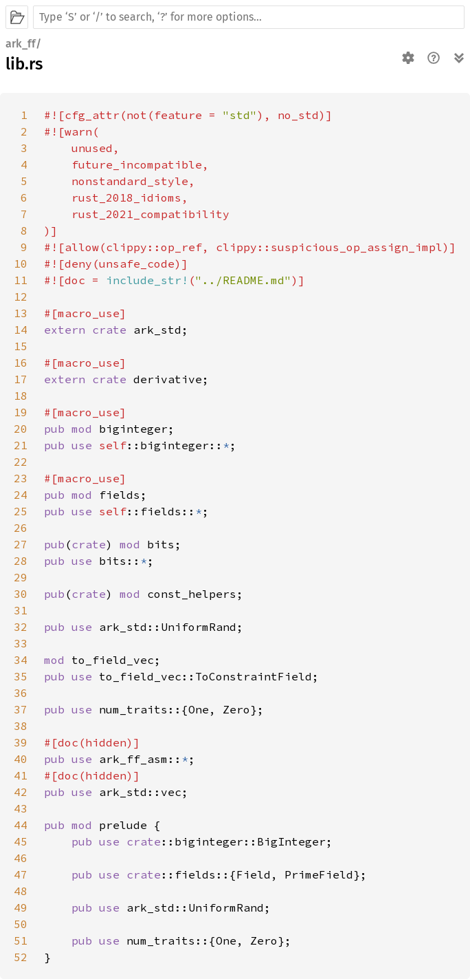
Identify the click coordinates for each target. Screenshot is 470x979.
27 (20, 544)
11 (20, 280)
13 (20, 313)
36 (20, 693)
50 (20, 924)
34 (20, 660)
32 (20, 627)
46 (20, 858)
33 (20, 643)
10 (20, 263)
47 (20, 874)
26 (20, 528)
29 (20, 577)
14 (20, 329)
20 (20, 428)
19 (20, 412)
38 (20, 726)
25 (20, 511)
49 (20, 907)
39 (20, 742)
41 (20, 775)
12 (20, 296)
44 (20, 825)
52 (20, 957)
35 (20, 676)
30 (20, 594)
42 (20, 792)
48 (20, 891)
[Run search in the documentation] (249, 17)
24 (20, 495)
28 (20, 561)
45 (20, 841)
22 (20, 462)
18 (20, 395)
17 (20, 379)
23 (20, 478)
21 (20, 445)
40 (20, 759)
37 (20, 709)
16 (20, 362)
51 (20, 940)
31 (20, 610)
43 (20, 808)
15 (20, 346)
